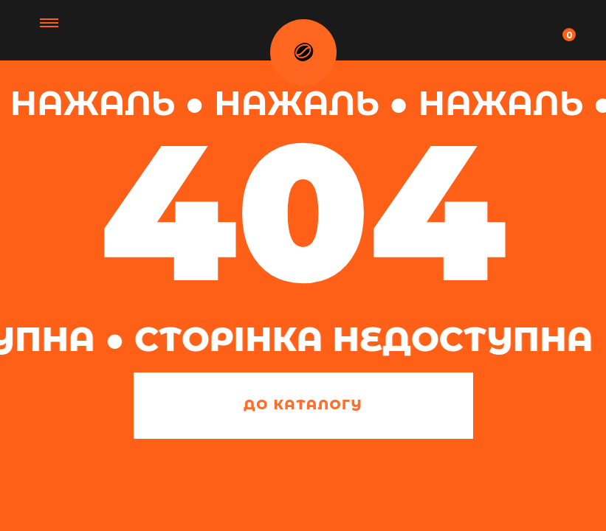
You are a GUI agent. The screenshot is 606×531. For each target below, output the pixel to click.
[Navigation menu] (577, 29)
